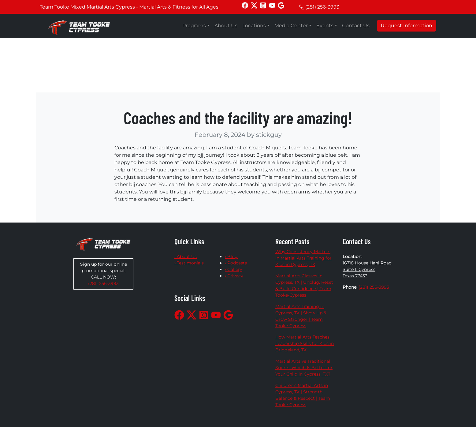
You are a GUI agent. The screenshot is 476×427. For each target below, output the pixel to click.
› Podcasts (236, 263)
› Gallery (233, 269)
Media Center (291, 25)
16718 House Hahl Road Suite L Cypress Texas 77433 (367, 269)
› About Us (185, 256)
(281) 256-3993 (322, 7)
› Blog (231, 256)
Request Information (406, 25)
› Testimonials (189, 263)
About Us (225, 25)
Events (324, 25)
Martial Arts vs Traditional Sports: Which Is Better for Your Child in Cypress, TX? (304, 367)
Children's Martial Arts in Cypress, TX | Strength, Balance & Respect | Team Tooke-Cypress (302, 395)
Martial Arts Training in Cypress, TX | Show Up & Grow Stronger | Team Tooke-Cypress (300, 316)
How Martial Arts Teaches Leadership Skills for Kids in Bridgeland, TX (304, 343)
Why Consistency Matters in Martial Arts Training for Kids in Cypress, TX (303, 258)
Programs (194, 25)
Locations (254, 25)
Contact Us (356, 25)
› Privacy (234, 276)
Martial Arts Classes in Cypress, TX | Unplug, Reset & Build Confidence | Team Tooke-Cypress (304, 285)
